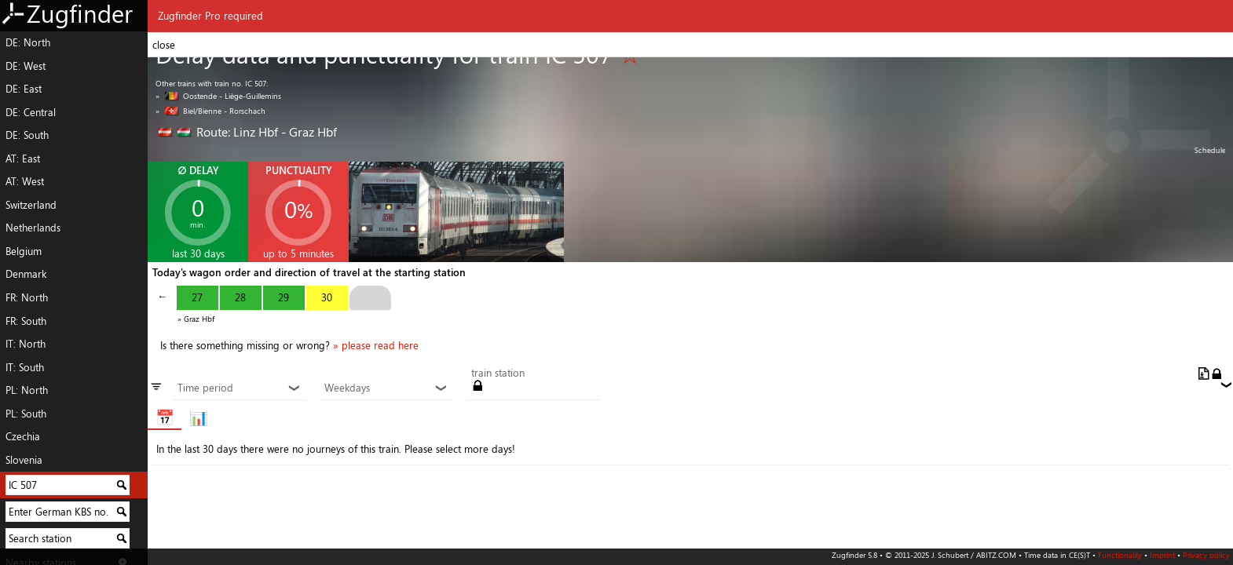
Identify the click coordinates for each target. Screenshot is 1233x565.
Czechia (22, 436)
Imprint (1162, 554)
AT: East (22, 158)
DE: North (27, 42)
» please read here (376, 345)
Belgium (23, 251)
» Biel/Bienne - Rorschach (210, 110)
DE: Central (30, 112)
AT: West (24, 181)
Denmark (25, 274)
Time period (239, 388)
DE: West (25, 66)
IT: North (25, 344)
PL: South (25, 413)
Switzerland (31, 205)
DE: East (23, 89)
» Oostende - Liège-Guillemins (218, 95)
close (163, 45)
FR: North (26, 297)
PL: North (26, 390)
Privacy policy (1206, 554)
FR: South (25, 321)
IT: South (24, 367)
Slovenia (23, 460)
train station (498, 373)
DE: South (27, 135)
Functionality (1120, 554)
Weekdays (386, 388)
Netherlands (32, 228)
